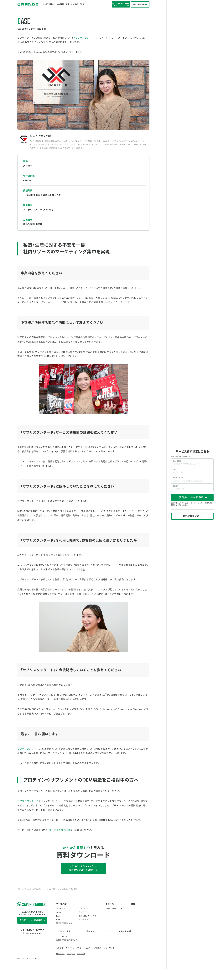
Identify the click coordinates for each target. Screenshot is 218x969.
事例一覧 (110, 904)
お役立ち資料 (125, 931)
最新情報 (90, 931)
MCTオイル (83, 920)
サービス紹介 (48, 4)
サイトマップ (109, 948)
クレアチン (83, 912)
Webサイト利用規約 (93, 948)
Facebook (81, 954)
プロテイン (60, 909)
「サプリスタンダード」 (86, 37)
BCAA (58, 912)
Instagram (71, 954)
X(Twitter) (60, 954)
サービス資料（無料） (59, 830)
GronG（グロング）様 (114, 909)
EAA (58, 916)
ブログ (107, 931)
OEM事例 (60, 4)
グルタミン (83, 909)
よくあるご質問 (78, 4)
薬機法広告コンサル (64, 923)
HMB (58, 920)
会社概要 (59, 948)
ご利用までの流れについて (67, 940)
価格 (67, 4)
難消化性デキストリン (88, 916)
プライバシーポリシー (74, 948)
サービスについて (63, 936)
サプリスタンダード (27, 748)
